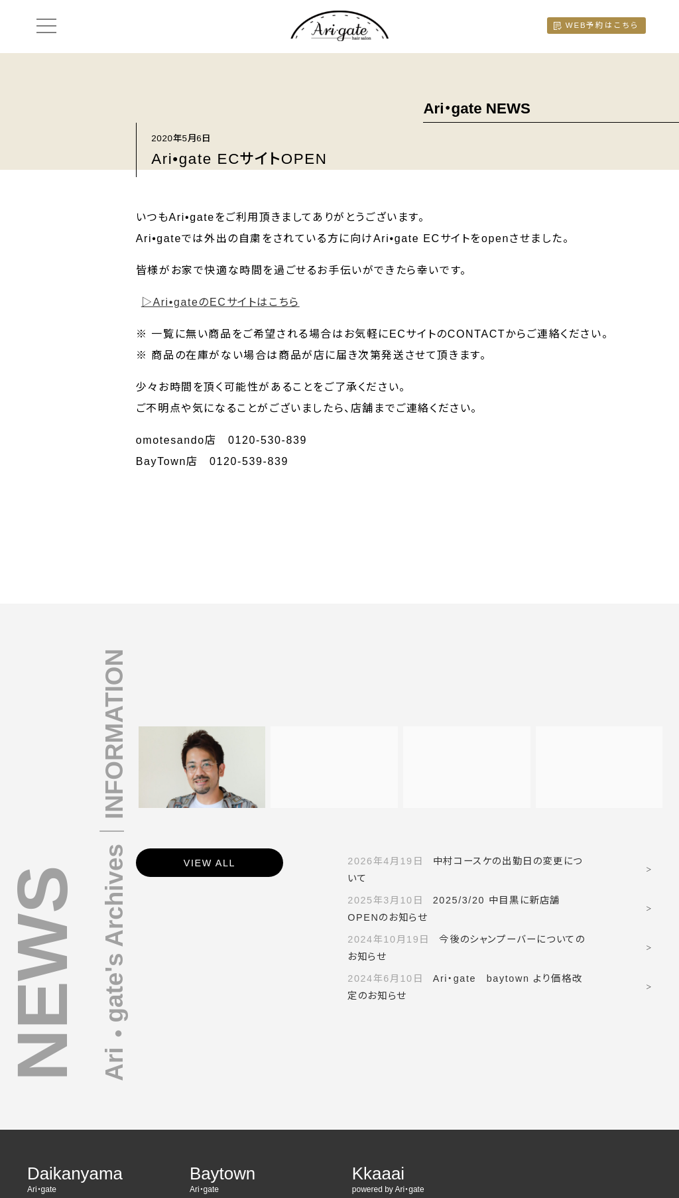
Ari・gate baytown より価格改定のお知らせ (464, 987)
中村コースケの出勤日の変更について (464, 870)
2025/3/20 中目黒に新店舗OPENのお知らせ (453, 909)
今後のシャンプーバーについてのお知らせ (466, 948)
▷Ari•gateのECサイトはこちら (220, 302)
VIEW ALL (209, 863)
